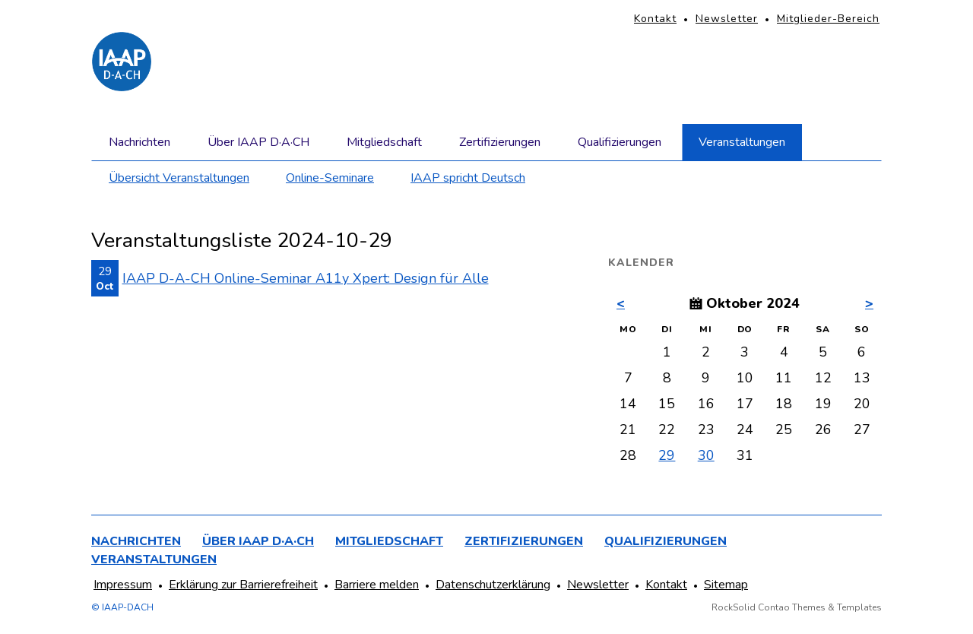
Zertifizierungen (499, 142)
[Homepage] (121, 61)
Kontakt (655, 18)
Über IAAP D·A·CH (258, 142)
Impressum (122, 584)
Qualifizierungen (619, 142)
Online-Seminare (330, 178)
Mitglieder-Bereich (828, 18)
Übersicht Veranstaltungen (179, 178)
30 (706, 455)
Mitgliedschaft (384, 142)
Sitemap (726, 584)
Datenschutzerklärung (493, 584)
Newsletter (727, 18)
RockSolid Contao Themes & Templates (797, 607)
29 (666, 455)
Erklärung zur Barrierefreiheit (243, 584)
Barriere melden (376, 584)
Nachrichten (139, 142)
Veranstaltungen (742, 142)
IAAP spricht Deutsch (467, 178)
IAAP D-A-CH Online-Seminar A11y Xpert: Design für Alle (305, 278)
